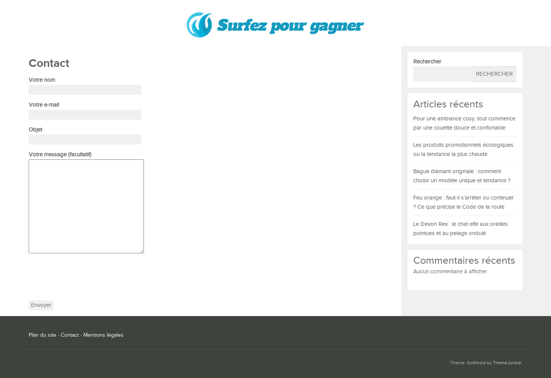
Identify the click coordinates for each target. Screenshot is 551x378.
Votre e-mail (85, 110)
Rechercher (427, 61)
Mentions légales (103, 335)
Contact (70, 335)
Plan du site (42, 335)
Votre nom (85, 85)
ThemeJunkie (507, 363)
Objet (85, 135)
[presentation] (87, 277)
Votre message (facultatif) (86, 203)
